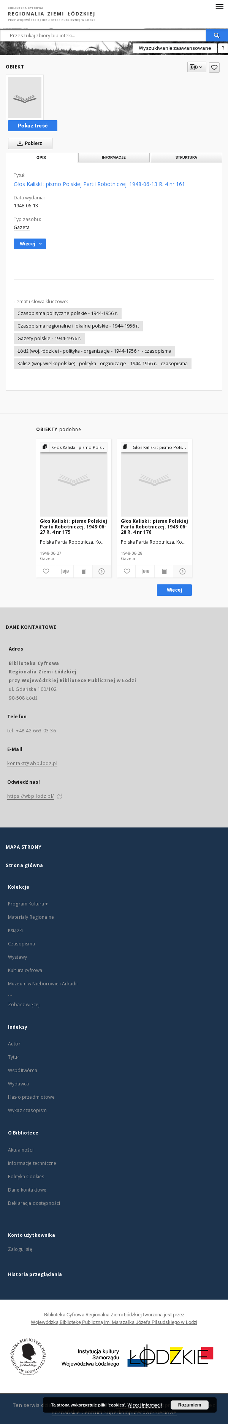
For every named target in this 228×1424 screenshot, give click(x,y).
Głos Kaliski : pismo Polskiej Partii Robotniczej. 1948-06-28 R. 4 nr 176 (154, 526)
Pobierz (28, 143)
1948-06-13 (26, 205)
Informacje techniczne (32, 1163)
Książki (15, 930)
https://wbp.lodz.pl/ (30, 796)
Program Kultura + (28, 904)
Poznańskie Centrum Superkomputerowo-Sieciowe (114, 1412)
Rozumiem (189, 1405)
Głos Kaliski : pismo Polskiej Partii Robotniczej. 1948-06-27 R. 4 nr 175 (73, 526)
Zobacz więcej (24, 1004)
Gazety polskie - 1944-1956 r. (49, 338)
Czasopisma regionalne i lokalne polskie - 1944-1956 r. (78, 326)
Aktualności (20, 1150)
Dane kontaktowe (27, 1190)
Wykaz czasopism (27, 1110)
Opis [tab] (41, 157)
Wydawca (18, 1083)
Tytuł (13, 1057)
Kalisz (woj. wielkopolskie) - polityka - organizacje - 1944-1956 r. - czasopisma (102, 363)
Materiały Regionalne (31, 917)
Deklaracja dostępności (34, 1203)
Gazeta (22, 227)
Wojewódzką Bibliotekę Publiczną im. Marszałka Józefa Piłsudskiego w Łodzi (114, 1322)
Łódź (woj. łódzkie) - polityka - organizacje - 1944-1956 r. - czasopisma (94, 351)
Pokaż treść (33, 126)
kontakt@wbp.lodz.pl (32, 763)
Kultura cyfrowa (25, 970)
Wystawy (17, 957)
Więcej (174, 590)
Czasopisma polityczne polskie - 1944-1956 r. (67, 313)
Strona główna (24, 865)
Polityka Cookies (26, 1176)
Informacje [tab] (114, 157)
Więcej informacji (145, 1405)
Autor (14, 1044)
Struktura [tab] (186, 157)
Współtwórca (22, 1070)
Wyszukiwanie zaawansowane (175, 48)
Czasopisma (21, 943)
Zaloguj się (20, 1249)
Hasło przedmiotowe (31, 1097)
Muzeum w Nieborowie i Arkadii (43, 983)
